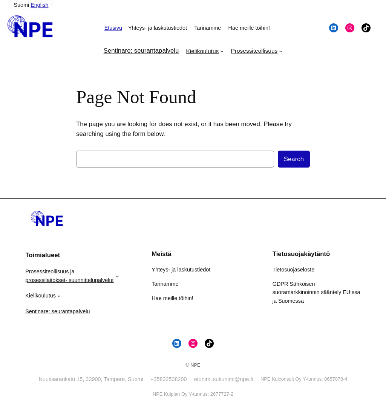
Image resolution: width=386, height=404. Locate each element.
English (39, 5)
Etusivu (113, 28)
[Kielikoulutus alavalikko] (222, 51)
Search (294, 159)
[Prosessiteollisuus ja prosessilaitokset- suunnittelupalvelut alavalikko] (117, 275)
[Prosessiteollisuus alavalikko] (280, 51)
